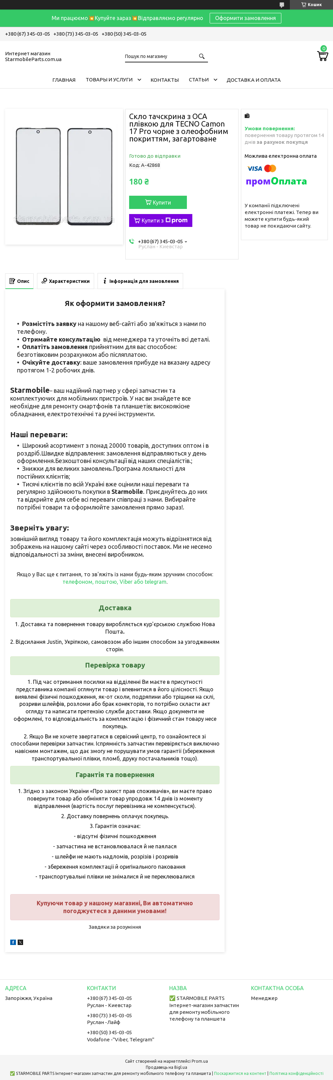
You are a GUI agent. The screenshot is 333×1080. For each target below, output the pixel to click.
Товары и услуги (109, 79)
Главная (63, 80)
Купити (162, 202)
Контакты (165, 80)
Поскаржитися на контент (240, 1073)
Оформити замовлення (245, 18)
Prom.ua (200, 1061)
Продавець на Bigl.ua (166, 1067)
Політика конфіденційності (296, 1073)
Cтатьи (199, 79)
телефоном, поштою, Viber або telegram (114, 582)
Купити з (165, 220)
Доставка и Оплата (254, 80)
